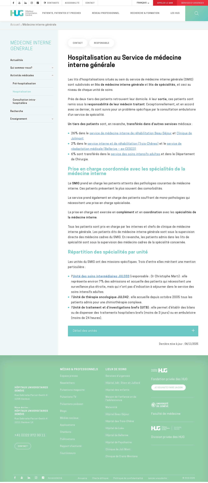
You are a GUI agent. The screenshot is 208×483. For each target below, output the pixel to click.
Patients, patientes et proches (61, 13)
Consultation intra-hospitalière (24, 103)
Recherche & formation (144, 13)
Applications (67, 426)
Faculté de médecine (166, 415)
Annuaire (82, 480)
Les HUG (175, 13)
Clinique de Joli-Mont (118, 451)
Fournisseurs (68, 454)
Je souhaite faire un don (168, 389)
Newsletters (67, 384)
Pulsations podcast (71, 405)
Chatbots (65, 433)
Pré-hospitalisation (24, 85)
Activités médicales (22, 76)
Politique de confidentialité (128, 480)
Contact (23, 447)
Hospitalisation (22, 93)
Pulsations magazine (72, 391)
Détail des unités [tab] (134, 332)
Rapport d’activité (71, 447)
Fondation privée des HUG (169, 380)
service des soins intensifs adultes (135, 155)
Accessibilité (55, 479)
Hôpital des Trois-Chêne (120, 422)
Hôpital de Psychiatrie (119, 443)
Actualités (16, 61)
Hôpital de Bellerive (117, 436)
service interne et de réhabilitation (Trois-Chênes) (123, 144)
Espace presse (69, 377)
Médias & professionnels (79, 370)
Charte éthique (100, 480)
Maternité (111, 408)
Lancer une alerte (157, 480)
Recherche (16, 112)
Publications (67, 440)
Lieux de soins (116, 370)
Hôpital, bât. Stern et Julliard (123, 384)
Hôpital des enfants (117, 391)
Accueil (15, 26)
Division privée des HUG (168, 438)
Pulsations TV (68, 398)
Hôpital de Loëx (115, 429)
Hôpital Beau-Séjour (117, 415)
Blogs (63, 412)
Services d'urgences (118, 377)
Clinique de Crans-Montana (122, 458)
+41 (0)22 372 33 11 (30, 436)
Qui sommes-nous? (21, 69)
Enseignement (18, 120)
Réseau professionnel (105, 13)
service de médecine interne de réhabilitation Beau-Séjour (131, 134)
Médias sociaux (69, 419)
